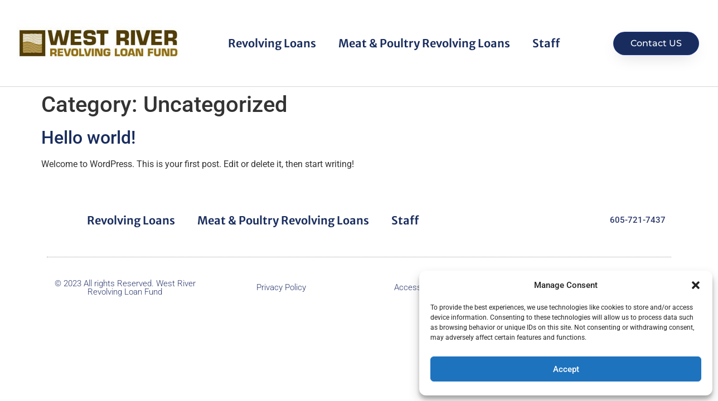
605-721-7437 (638, 220)
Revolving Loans (272, 43)
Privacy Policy (281, 287)
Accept (566, 369)
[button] (695, 285)
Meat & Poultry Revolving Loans (424, 43)
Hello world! (88, 137)
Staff (546, 43)
